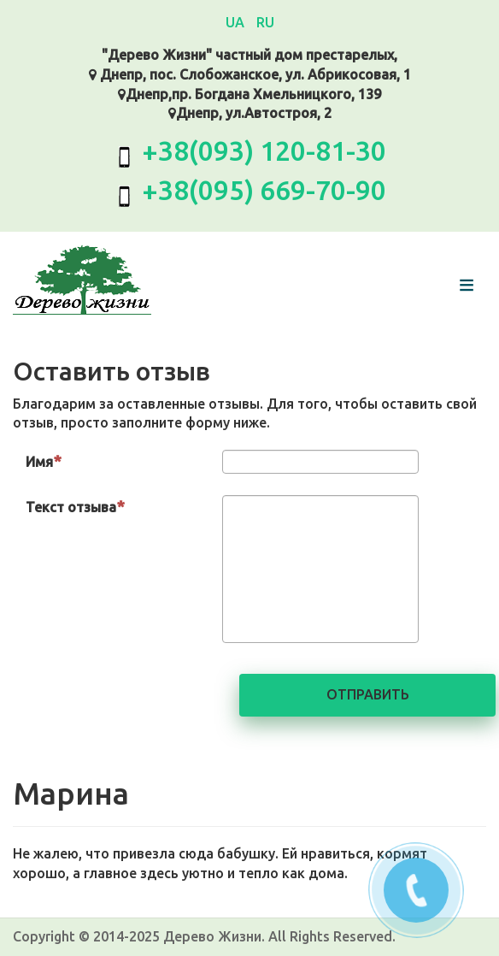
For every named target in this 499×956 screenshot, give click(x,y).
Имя (44, 460)
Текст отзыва (75, 506)
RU (265, 22)
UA (237, 22)
